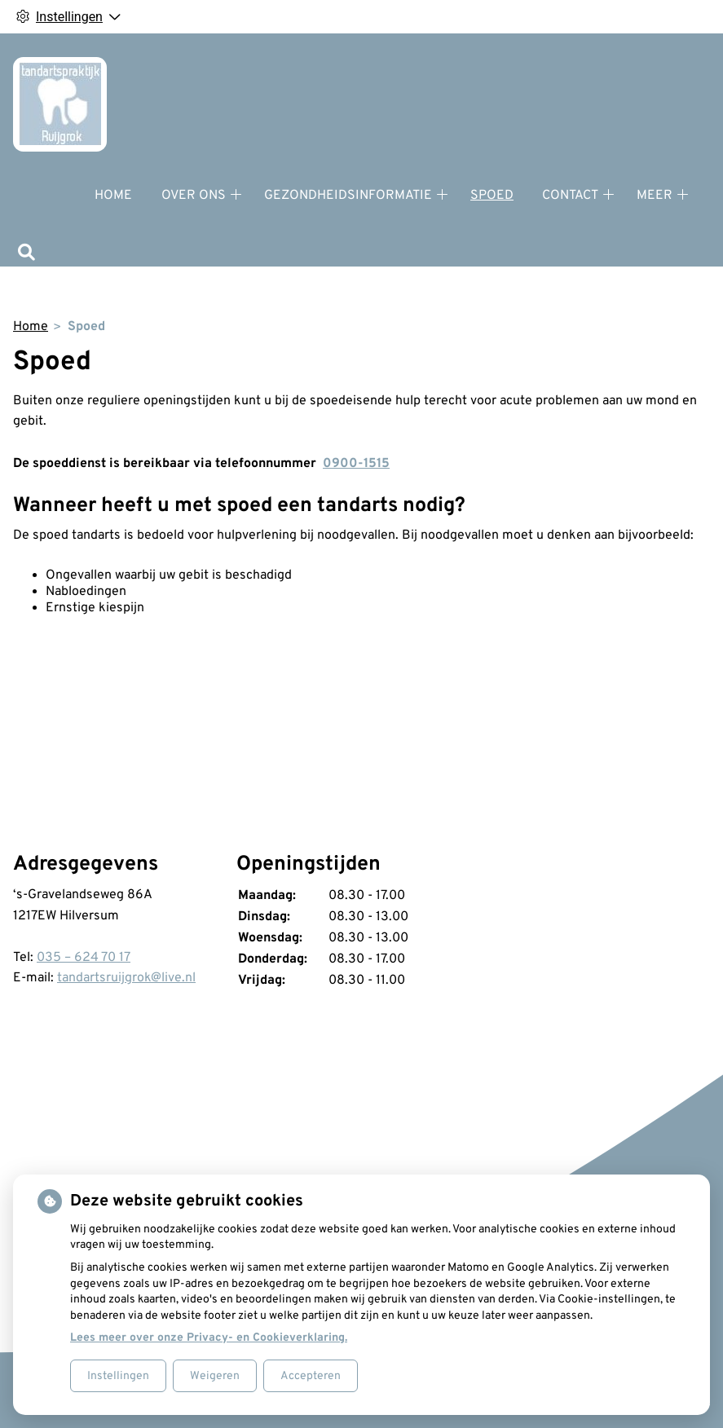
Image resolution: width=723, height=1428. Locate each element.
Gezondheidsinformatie (348, 195)
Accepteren (310, 1376)
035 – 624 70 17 (83, 958)
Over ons (193, 195)
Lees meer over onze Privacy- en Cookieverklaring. (208, 1338)
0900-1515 (356, 464)
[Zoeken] (26, 254)
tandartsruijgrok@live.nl (126, 978)
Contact (570, 195)
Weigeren (215, 1376)
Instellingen (118, 1376)
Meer (654, 195)
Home (113, 195)
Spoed (492, 195)
